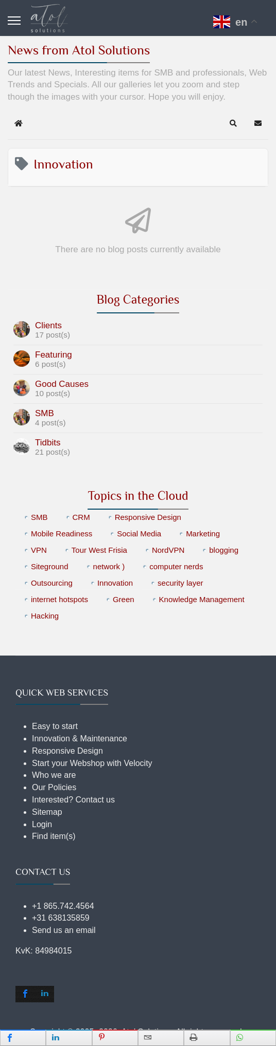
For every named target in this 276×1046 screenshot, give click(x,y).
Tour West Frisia (99, 550)
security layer (180, 582)
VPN (39, 550)
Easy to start (55, 726)
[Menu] (14, 20)
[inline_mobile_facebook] (23, 1038)
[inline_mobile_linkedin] (69, 1038)
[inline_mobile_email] (161, 1038)
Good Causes (62, 384)
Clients (48, 325)
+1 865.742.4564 (63, 906)
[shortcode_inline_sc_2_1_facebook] (25, 994)
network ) (109, 566)
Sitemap (47, 812)
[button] (233, 123)
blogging (223, 550)
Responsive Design (148, 517)
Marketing (203, 533)
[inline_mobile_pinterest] (115, 1038)
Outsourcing (52, 582)
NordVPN (168, 550)
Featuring (53, 355)
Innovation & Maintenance (79, 738)
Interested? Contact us (73, 799)
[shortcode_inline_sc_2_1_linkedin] (44, 994)
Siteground (49, 566)
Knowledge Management (202, 599)
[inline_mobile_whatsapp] (253, 1038)
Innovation (115, 582)
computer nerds (176, 566)
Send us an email (64, 930)
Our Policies (54, 787)
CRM (81, 517)
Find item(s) (53, 836)
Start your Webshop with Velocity (92, 763)
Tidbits (47, 442)
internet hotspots (59, 599)
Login (42, 824)
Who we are (54, 775)
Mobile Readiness (61, 533)
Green (123, 599)
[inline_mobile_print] (207, 1038)
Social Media (139, 533)
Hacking (45, 615)
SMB (44, 413)
